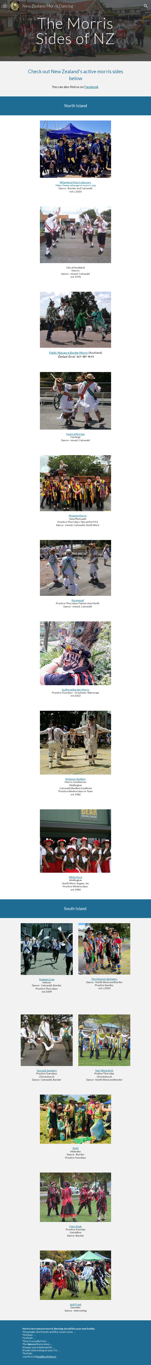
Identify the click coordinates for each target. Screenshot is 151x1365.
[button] (5, 6)
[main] (75, 30)
